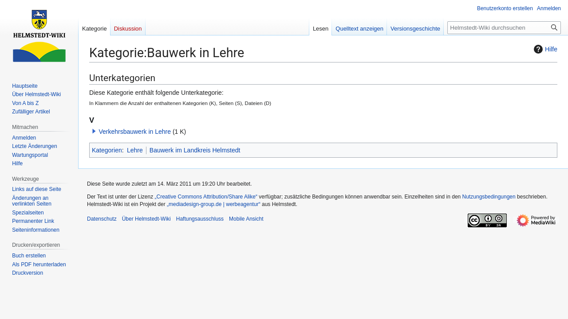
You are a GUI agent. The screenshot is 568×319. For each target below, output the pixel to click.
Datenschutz (102, 219)
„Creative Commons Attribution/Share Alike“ (206, 197)
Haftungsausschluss (200, 219)
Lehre (135, 150)
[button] (94, 131)
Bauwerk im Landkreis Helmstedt (195, 150)
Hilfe (544, 49)
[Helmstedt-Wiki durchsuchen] (504, 27)
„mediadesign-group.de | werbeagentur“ (213, 204)
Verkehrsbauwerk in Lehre (135, 131)
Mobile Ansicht (246, 219)
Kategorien (107, 150)
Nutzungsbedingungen (489, 197)
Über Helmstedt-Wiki (146, 219)
